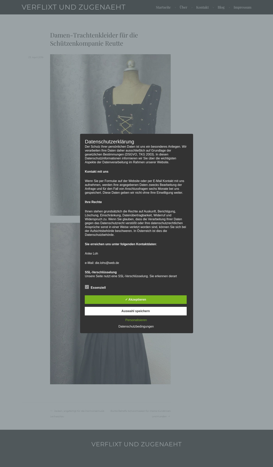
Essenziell (95, 287)
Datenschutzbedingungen (136, 326)
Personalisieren (136, 320)
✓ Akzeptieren (135, 299)
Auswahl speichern (135, 311)
